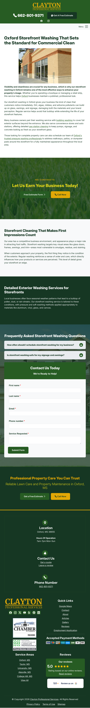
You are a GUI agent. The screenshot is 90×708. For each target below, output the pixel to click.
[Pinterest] (34, 613)
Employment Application (65, 630)
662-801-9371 (28, 15)
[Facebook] (41, 20)
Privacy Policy (33, 704)
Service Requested (19, 434)
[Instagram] (48, 20)
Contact (65, 610)
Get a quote (46, 562)
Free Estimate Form (34, 194)
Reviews (65, 626)
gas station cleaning (38, 126)
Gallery (65, 622)
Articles (65, 618)
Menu (84, 26)
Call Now (60, 194)
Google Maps (65, 606)
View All (24, 680)
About (65, 614)
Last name (15, 396)
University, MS (25, 668)
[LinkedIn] (39, 613)
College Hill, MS (24, 676)
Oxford (24, 96)
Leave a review (46, 565)
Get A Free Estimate (62, 15)
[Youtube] (24, 613)
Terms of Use (49, 704)
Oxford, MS (24, 660)
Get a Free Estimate (34, 496)
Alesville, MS (25, 672)
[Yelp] (29, 613)
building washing (64, 120)
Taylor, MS (25, 664)
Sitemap (61, 704)
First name (15, 386)
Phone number (17, 421)
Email (12, 409)
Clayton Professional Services (44, 699)
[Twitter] (20, 613)
